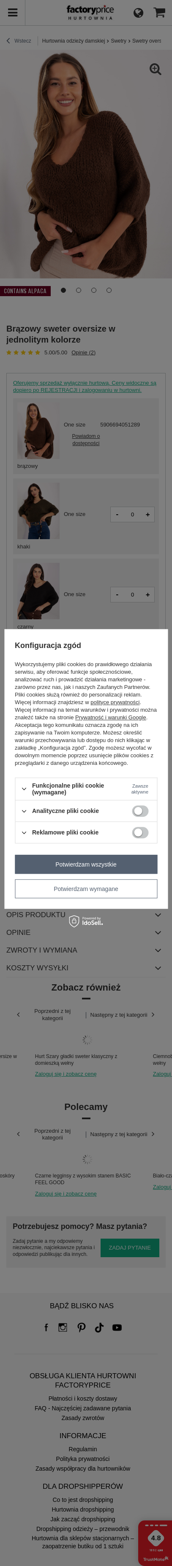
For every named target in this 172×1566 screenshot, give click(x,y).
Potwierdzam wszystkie (86, 864)
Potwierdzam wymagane (86, 889)
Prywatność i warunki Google (110, 717)
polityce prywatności (114, 702)
